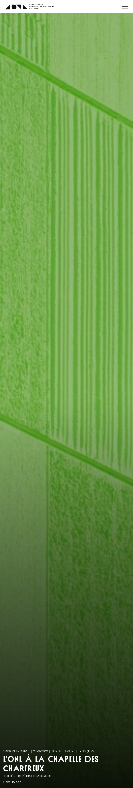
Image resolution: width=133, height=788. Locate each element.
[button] (125, 6)
